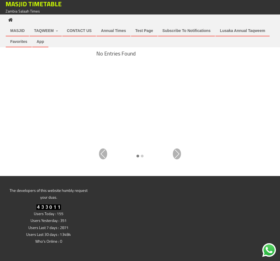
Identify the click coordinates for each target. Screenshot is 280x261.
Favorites (18, 41)
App (40, 41)
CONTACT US (79, 30)
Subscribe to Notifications (186, 30)
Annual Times (113, 30)
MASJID (17, 30)
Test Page (144, 30)
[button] (138, 156)
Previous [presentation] (103, 154)
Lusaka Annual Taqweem (242, 30)
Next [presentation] (177, 154)
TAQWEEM (44, 30)
